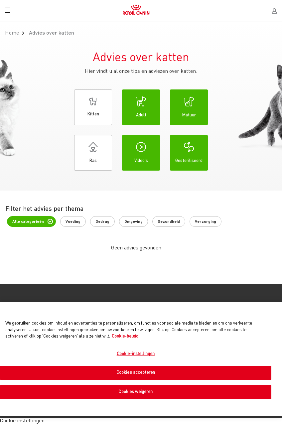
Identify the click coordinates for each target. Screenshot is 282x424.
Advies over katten (51, 33)
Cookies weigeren (135, 392)
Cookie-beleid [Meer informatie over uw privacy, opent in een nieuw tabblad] (125, 336)
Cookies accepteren (135, 372)
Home (12, 33)
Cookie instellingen (22, 421)
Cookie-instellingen (136, 354)
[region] (141, 358)
